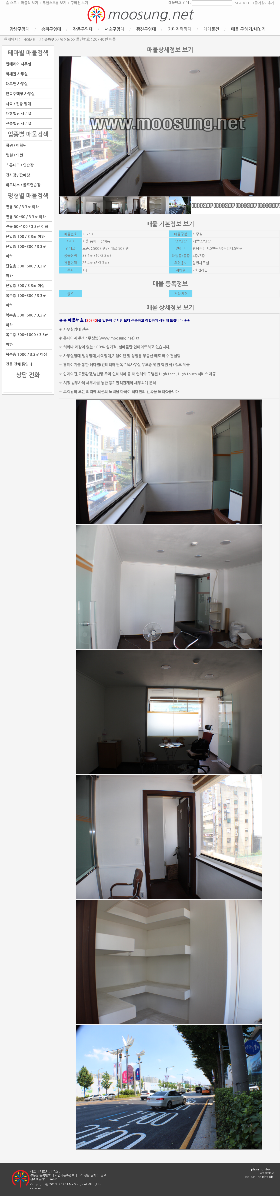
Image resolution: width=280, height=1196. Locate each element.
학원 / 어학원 (16, 145)
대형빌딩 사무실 (18, 113)
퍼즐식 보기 (29, 3)
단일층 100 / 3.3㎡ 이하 (25, 236)
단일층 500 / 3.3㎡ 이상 (25, 285)
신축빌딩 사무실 (18, 123)
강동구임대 (83, 29)
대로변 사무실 (17, 84)
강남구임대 (20, 29)
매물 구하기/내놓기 (248, 29)
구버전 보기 (79, 3)
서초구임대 (114, 29)
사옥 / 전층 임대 (18, 103)
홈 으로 (11, 3)
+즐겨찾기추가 (263, 3)
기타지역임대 (180, 29)
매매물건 (211, 29)
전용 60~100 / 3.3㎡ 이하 (27, 226)
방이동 (65, 39)
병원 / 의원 (14, 155)
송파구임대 (51, 29)
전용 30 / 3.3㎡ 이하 (22, 207)
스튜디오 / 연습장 (19, 165)
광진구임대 (146, 29)
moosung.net (150, 14)
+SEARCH (240, 3)
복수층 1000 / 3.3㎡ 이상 (26, 354)
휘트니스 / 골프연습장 (23, 185)
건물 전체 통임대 (19, 364)
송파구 (49, 39)
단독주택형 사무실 (20, 94)
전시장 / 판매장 (18, 175)
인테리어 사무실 (18, 64)
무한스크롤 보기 (54, 3)
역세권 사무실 (17, 74)
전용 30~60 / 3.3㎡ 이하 (26, 216)
